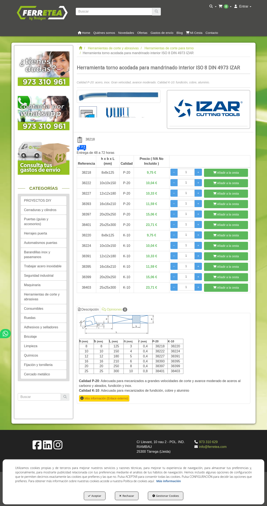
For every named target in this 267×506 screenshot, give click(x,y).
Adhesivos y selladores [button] (41, 327)
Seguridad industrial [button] (38, 275)
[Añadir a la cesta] (226, 173)
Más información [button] (168, 481)
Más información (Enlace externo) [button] (106, 398)
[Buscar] (156, 11)
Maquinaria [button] (32, 285)
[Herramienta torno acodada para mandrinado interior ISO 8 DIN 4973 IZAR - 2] (124, 110)
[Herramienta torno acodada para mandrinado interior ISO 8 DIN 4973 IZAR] (118, 96)
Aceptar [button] (94, 496)
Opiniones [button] (114, 309)
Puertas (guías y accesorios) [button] (36, 221)
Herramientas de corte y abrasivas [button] (42, 297)
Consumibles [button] (33, 308)
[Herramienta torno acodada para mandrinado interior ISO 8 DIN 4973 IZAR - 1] (88, 110)
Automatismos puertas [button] (40, 243)
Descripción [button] (88, 309)
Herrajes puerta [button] (35, 233)
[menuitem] (212, 6)
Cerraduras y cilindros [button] (40, 210)
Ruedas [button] (29, 318)
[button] (42, 12)
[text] (114, 11)
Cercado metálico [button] (37, 374)
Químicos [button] (31, 355)
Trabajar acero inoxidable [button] (43, 266)
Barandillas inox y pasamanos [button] (37, 254)
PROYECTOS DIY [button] (37, 200)
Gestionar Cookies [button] (165, 496)
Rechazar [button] (126, 496)
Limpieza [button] (30, 346)
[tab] (163, 358)
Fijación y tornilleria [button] (38, 365)
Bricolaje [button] (30, 336)
